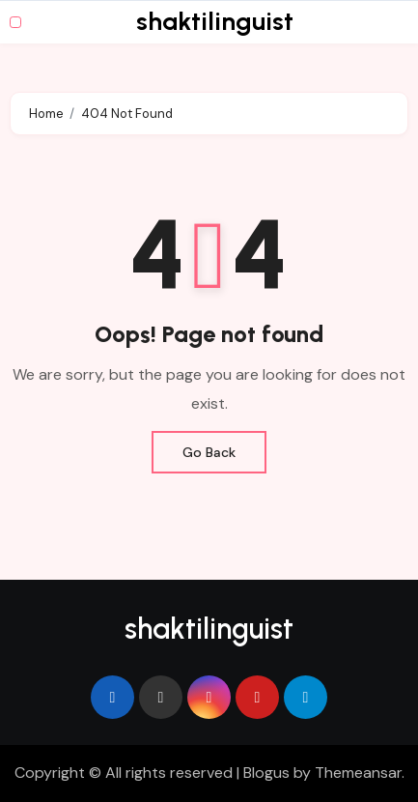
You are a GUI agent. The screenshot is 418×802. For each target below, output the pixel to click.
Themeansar (358, 772)
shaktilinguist (214, 21)
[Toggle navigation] (15, 22)
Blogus (266, 772)
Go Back (209, 452)
